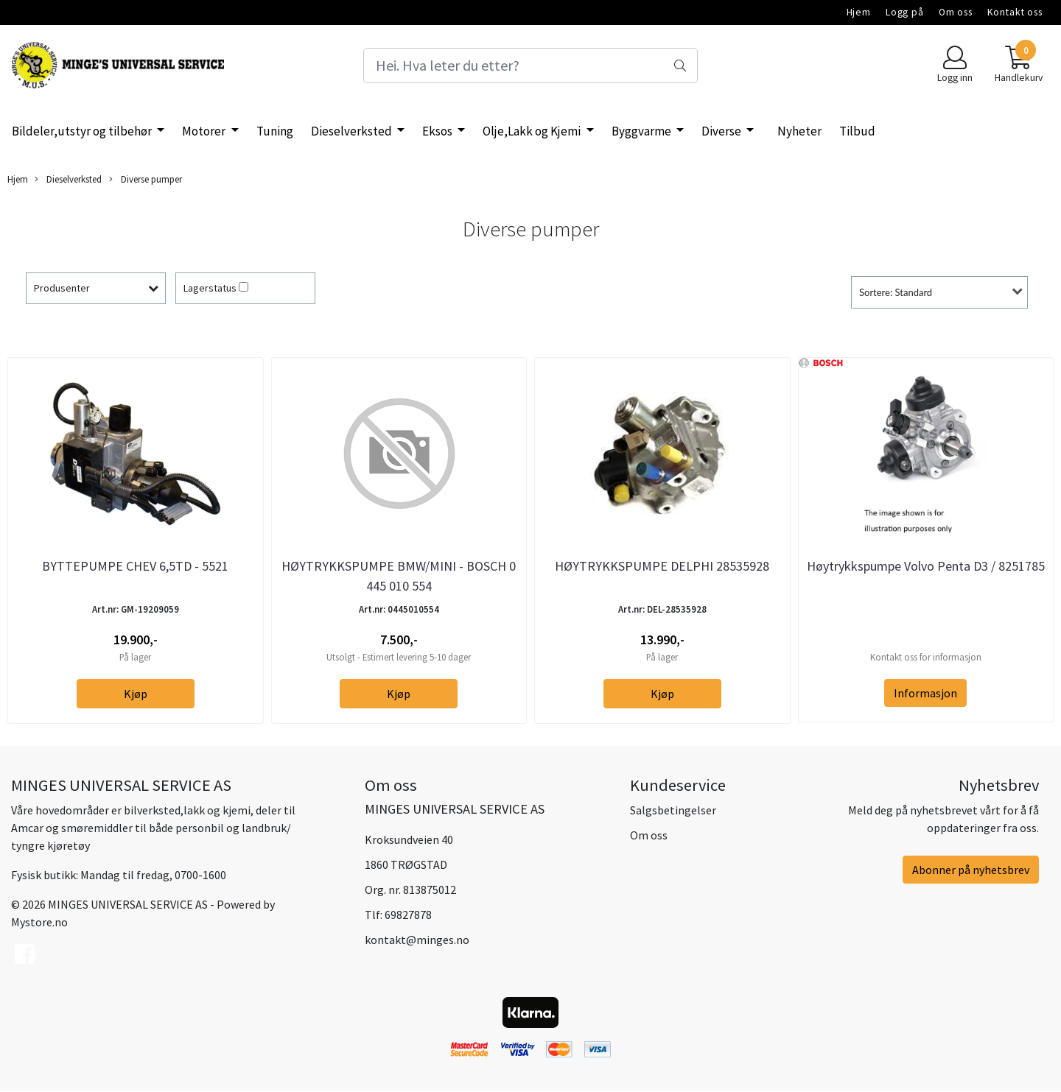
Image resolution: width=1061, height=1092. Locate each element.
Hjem (859, 12)
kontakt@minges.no (417, 939)
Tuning (274, 131)
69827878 (408, 914)
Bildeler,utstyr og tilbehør (83, 131)
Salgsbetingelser (673, 810)
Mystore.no (39, 922)
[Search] (530, 65)
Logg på (905, 12)
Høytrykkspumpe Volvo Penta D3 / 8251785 (926, 565)
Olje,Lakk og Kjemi (533, 131)
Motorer (205, 131)
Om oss (956, 12)
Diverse (722, 131)
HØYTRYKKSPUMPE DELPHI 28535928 (662, 565)
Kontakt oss (1015, 12)
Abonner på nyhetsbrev (970, 869)
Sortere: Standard (895, 292)
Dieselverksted (352, 131)
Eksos (438, 131)
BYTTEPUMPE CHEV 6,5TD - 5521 (135, 565)
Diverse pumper (145, 179)
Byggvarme (642, 131)
